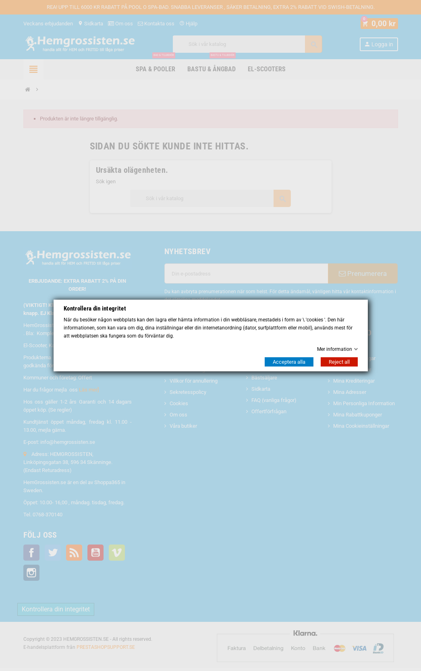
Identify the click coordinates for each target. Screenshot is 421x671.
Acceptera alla (289, 362)
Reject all (339, 362)
